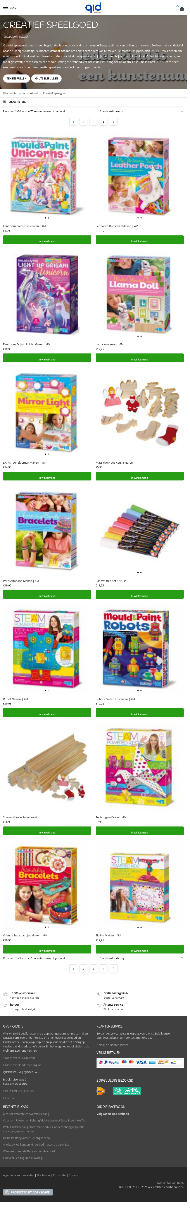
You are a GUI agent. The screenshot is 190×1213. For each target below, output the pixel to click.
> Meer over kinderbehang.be (22, 1065)
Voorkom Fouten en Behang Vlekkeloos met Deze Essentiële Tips (45, 1120)
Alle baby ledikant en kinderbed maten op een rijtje (36, 1144)
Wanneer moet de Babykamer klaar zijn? (29, 1151)
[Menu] (9, 7)
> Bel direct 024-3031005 (18, 1091)
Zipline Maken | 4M (108, 935)
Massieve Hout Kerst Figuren (114, 462)
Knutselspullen (46, 78)
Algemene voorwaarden (18, 1175)
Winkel (34, 93)
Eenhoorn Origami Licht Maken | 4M (26, 344)
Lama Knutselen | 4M (110, 344)
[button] (178, 8)
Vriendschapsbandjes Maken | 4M (25, 935)
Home (21, 93)
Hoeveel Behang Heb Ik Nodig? (23, 1158)
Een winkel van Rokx (170, 1183)
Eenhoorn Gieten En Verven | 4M (24, 226)
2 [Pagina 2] (83, 122)
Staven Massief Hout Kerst (20, 817)
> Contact (9, 1098)
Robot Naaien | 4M (15, 699)
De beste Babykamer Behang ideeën (26, 1138)
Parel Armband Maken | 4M (21, 581)
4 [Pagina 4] (103, 122)
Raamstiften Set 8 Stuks (111, 581)
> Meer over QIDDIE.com (19, 1058)
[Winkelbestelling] (142, 111)
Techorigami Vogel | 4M (111, 817)
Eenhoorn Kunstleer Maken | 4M (117, 226)
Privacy (73, 1175)
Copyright (59, 1175)
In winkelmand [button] (47, 240)
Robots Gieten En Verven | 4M (115, 699)
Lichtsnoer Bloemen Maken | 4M (24, 462)
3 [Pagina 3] (93, 122)
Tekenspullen (16, 78)
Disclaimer (43, 1175)
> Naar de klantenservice (112, 1045)
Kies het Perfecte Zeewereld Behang (26, 1114)
